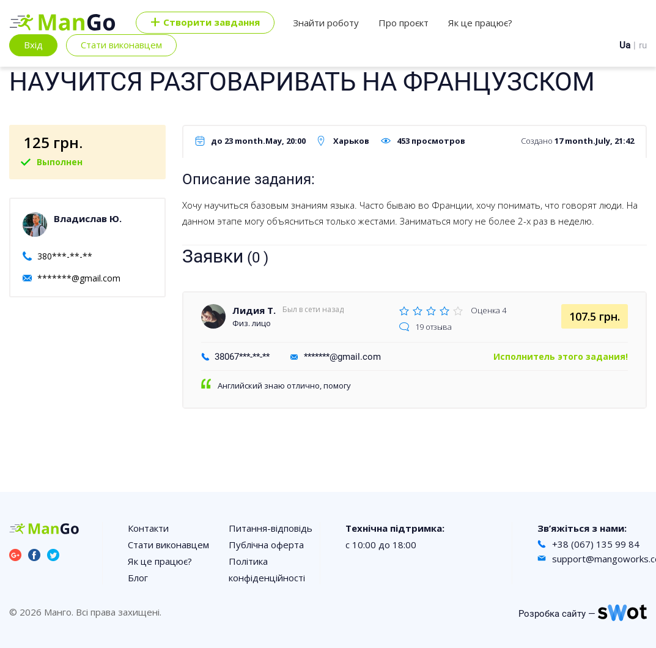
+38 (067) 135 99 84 (595, 544)
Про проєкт (403, 23)
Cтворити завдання (205, 23)
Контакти (148, 528)
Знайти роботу (326, 23)
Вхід (33, 45)
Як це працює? (480, 23)
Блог (138, 578)
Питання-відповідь (270, 528)
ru (643, 45)
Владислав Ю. (88, 218)
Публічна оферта (266, 544)
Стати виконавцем (121, 45)
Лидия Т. (254, 310)
